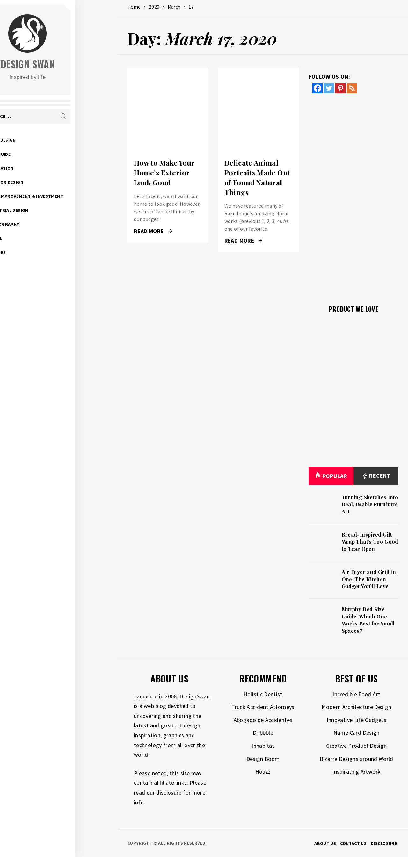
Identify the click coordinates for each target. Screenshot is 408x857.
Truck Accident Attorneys (263, 707)
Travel (37, 238)
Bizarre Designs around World (356, 758)
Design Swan (70, 64)
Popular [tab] (331, 476)
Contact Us (353, 843)
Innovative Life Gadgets (356, 720)
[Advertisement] (354, 195)
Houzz (263, 771)
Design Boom (263, 758)
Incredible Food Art (356, 694)
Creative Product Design (356, 745)
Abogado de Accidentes (263, 720)
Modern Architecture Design (356, 707)
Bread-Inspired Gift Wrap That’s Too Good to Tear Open (370, 541)
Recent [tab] (375, 476)
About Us (325, 843)
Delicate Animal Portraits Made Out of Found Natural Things (257, 177)
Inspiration (42, 168)
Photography (45, 224)
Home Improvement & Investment (67, 196)
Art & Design (43, 140)
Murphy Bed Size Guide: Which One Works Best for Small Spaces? (368, 620)
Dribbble (263, 732)
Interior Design (47, 182)
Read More (153, 231)
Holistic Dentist (263, 694)
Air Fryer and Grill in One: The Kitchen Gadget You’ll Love (369, 578)
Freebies (38, 252)
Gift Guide (41, 154)
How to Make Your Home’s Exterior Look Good (164, 172)
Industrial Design (50, 210)
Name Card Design (356, 732)
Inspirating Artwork (356, 771)
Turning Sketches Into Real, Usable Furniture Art (370, 504)
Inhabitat (262, 745)
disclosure (169, 792)
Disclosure (384, 843)
